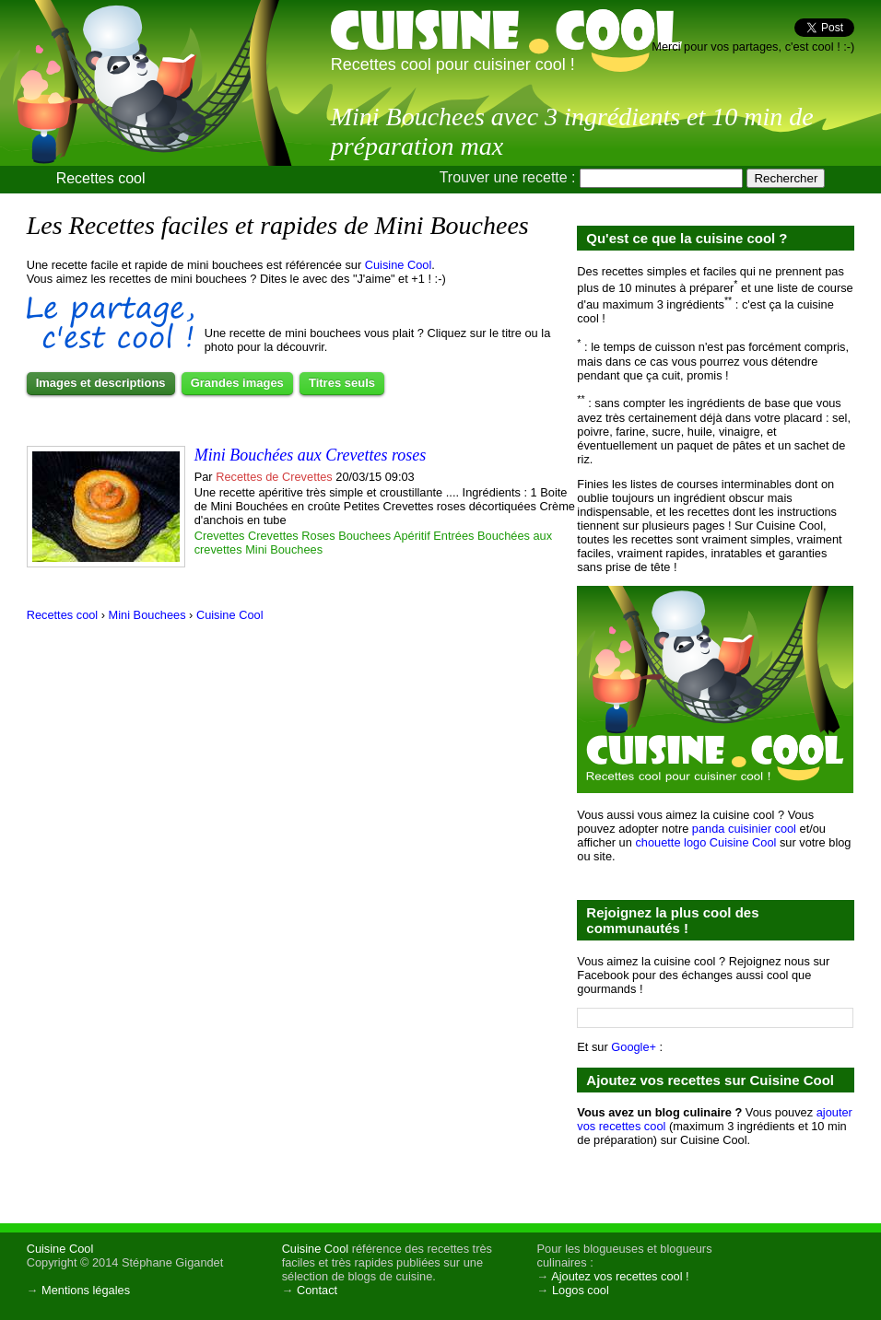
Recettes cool (101, 178)
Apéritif (412, 536)
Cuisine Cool (398, 265)
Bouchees (364, 536)
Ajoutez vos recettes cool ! (619, 1276)
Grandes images (237, 383)
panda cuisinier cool (744, 828)
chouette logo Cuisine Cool (705, 842)
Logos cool (580, 1290)
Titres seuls (342, 383)
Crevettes (219, 536)
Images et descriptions (101, 383)
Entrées (453, 536)
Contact (317, 1290)
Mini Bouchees (284, 549)
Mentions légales (85, 1290)
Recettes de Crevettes (274, 477)
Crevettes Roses (291, 536)
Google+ (633, 1047)
